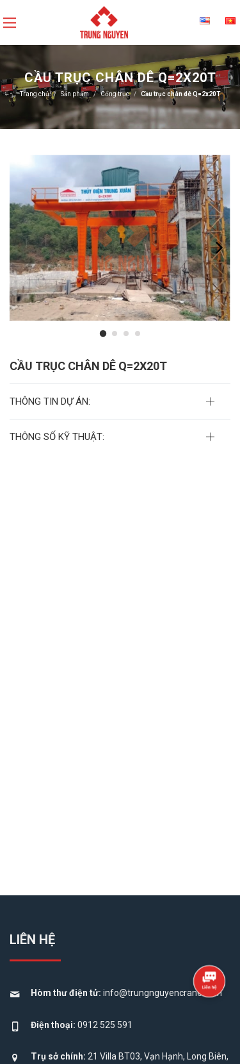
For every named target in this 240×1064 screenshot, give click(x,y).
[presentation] (219, 247)
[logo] (104, 21)
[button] (102, 333)
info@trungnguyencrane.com (162, 993)
